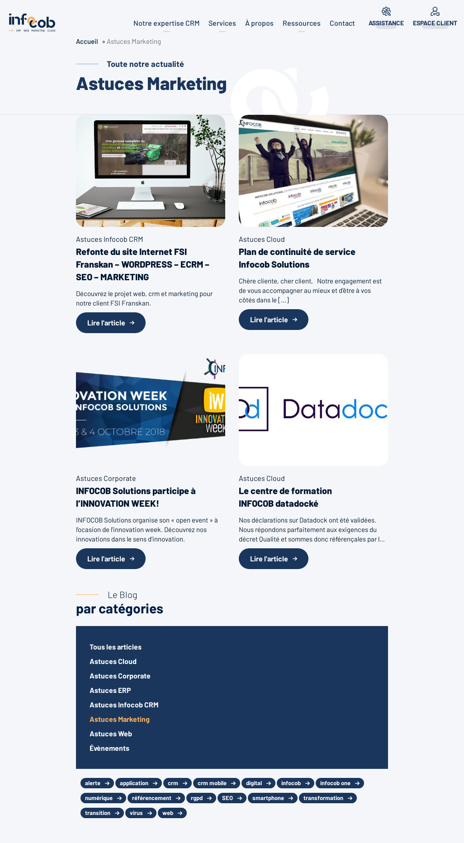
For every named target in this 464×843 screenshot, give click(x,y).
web (167, 812)
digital (254, 782)
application (134, 782)
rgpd (197, 797)
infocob (291, 782)
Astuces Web (111, 733)
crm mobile (212, 782)
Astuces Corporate (120, 675)
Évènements (109, 748)
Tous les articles (116, 646)
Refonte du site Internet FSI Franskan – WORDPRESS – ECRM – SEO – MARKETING (142, 264)
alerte (92, 782)
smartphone (268, 797)
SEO (227, 797)
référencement (151, 797)
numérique (99, 797)
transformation (323, 797)
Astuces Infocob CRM (124, 704)
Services (222, 23)
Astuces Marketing (120, 719)
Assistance (386, 23)
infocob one (335, 782)
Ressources (302, 23)
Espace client (435, 23)
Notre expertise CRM (166, 23)
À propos (259, 23)
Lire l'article (106, 322)
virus (136, 812)
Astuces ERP (110, 690)
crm (173, 782)
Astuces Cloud (113, 661)
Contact (342, 23)
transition (97, 812)
